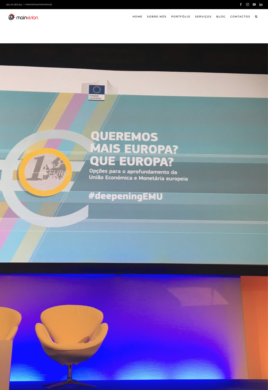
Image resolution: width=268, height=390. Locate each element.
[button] (256, 16)
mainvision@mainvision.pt (38, 4)
